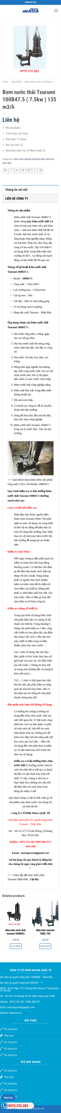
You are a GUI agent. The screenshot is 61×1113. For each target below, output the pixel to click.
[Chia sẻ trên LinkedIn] (29, 170)
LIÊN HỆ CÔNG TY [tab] (16, 198)
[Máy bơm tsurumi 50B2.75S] (45, 913)
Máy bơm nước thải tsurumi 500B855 (16, 932)
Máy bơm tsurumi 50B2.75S (45, 932)
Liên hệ (10, 119)
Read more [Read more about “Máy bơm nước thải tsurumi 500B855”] (15, 946)
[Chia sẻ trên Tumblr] (34, 170)
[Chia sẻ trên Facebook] (11, 170)
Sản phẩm (16, 82)
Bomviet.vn (15, 1012)
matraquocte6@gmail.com (21, 1007)
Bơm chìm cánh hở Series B (39, 82)
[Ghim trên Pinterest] (23, 170)
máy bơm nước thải (38, 221)
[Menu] (56, 10)
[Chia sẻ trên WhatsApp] (5, 170)
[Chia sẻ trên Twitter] (17, 170)
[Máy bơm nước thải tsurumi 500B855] (16, 913)
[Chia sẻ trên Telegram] (40, 170)
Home (5, 82)
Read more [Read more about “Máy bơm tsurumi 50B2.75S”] (45, 946)
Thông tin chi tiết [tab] (16, 190)
